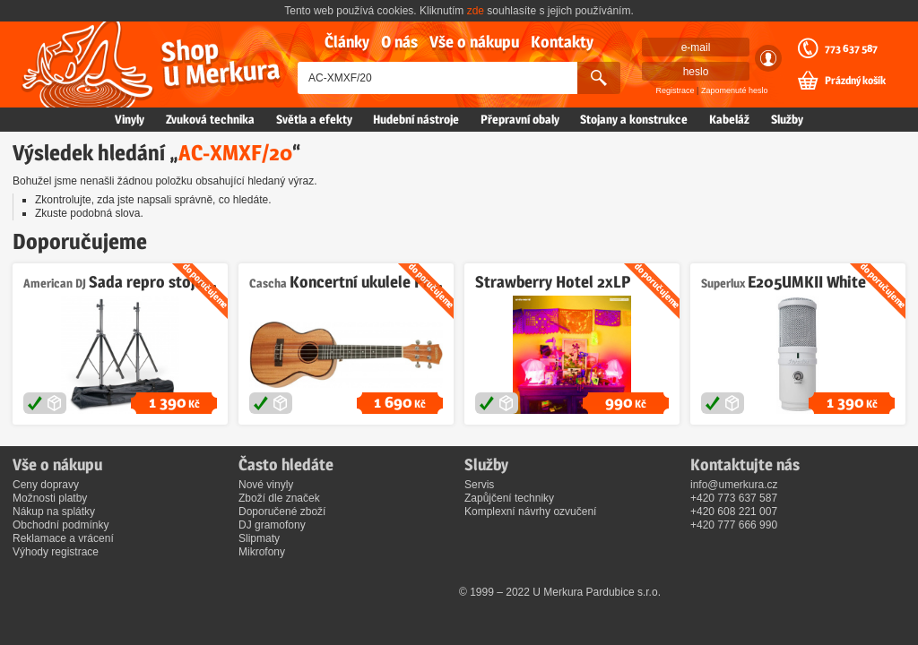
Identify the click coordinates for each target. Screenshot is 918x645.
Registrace (675, 90)
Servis (479, 484)
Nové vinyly (265, 484)
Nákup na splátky (54, 511)
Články (347, 41)
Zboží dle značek (279, 498)
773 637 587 (851, 48)
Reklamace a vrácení (63, 538)
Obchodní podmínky (60, 525)
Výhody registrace (56, 552)
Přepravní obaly (520, 119)
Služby (787, 119)
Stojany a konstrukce (634, 119)
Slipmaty (259, 538)
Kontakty (562, 41)
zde (475, 10)
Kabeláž (729, 119)
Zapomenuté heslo (734, 90)
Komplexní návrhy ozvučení (530, 511)
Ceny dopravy (46, 484)
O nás (399, 41)
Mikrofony (261, 552)
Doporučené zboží (281, 511)
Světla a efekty (314, 119)
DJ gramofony (272, 525)
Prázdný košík (855, 80)
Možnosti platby (50, 498)
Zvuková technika (210, 119)
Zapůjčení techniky (509, 498)
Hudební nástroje (416, 119)
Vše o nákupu (474, 41)
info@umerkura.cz (734, 484)
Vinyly (129, 119)
